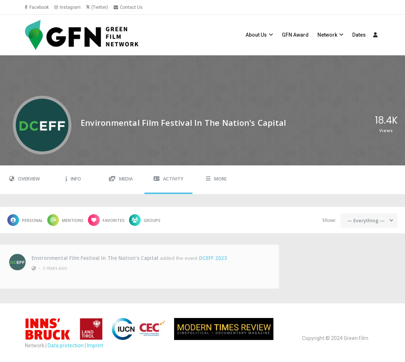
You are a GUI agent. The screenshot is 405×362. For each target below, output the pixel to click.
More (216, 179)
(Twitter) (99, 7)
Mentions (65, 220)
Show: (329, 220)
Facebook (37, 7)
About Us (256, 35)
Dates (359, 35)
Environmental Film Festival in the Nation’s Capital (95, 255)
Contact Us (128, 7)
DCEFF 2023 (213, 255)
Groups (145, 220)
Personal (25, 220)
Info (73, 179)
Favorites (106, 220)
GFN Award (295, 35)
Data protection (66, 345)
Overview (24, 179)
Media (121, 179)
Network (327, 35)
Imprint (95, 345)
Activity (168, 179)
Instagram (67, 7)
